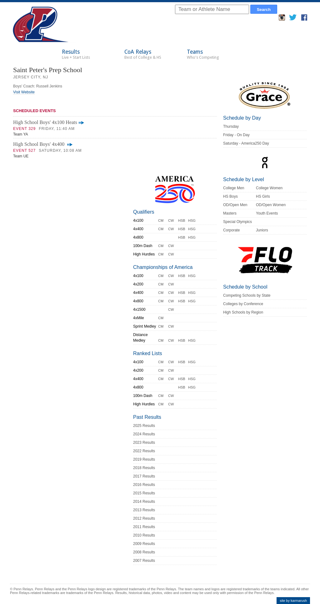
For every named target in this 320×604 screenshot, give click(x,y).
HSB (181, 220)
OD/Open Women (271, 205)
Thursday (231, 126)
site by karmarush (293, 600)
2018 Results (144, 468)
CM (160, 220)
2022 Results (144, 451)
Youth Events (267, 213)
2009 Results (144, 544)
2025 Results (144, 425)
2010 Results (144, 535)
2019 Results (144, 459)
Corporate (231, 230)
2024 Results (144, 434)
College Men (233, 188)
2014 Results (144, 501)
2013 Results (144, 510)
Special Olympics (237, 222)
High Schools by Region (243, 312)
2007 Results (144, 560)
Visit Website (24, 92)
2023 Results (144, 442)
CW (171, 220)
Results (76, 54)
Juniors (262, 230)
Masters (230, 213)
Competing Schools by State (246, 295)
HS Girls (263, 196)
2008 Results (144, 552)
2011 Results (144, 527)
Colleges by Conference (243, 304)
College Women (269, 188)
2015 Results (144, 493)
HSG (192, 220)
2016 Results (144, 485)
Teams (203, 54)
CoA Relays (142, 54)
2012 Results (144, 518)
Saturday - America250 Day (246, 143)
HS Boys (230, 196)
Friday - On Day (236, 135)
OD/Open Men (235, 205)
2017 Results (144, 476)
